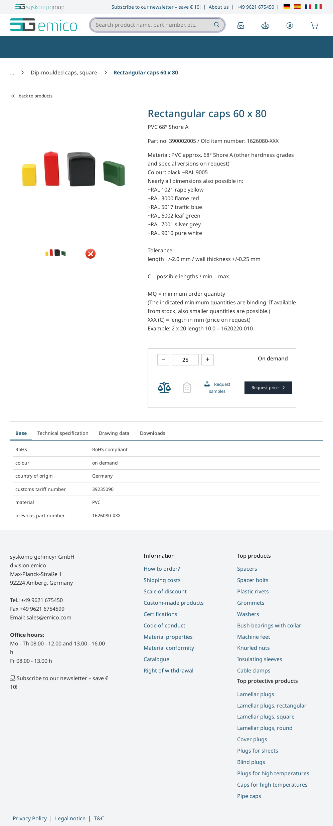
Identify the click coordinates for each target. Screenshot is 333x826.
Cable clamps (254, 670)
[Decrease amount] (163, 360)
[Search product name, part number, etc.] (216, 25)
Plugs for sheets (257, 750)
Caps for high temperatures (272, 784)
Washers (248, 614)
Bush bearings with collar (269, 625)
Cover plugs (252, 739)
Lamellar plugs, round (265, 728)
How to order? (162, 568)
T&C (99, 818)
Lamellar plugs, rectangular (272, 705)
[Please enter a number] (185, 360)
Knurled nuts (253, 647)
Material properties (168, 636)
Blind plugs (251, 762)
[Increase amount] (207, 360)
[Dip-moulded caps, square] (65, 72)
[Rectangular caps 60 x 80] (146, 72)
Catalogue (156, 659)
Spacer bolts (253, 580)
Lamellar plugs (255, 694)
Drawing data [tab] (114, 433)
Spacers (247, 568)
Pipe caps (249, 796)
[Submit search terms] (216, 25)
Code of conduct (164, 625)
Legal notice (70, 818)
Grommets (251, 602)
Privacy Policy (30, 818)
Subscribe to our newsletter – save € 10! (156, 7)
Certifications (160, 614)
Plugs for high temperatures (273, 773)
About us (219, 7)
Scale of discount (165, 591)
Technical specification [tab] (63, 433)
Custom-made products (174, 602)
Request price (266, 387)
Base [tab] (21, 433)
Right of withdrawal (168, 670)
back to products (31, 96)
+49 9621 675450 (255, 7)
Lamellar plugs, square (266, 716)
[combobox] (157, 24)
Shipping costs (162, 580)
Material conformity (169, 647)
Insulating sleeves (259, 659)
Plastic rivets (253, 591)
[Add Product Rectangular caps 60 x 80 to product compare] (164, 387)
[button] (290, 26)
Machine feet (253, 636)
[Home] (12, 72)
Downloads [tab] (152, 433)
